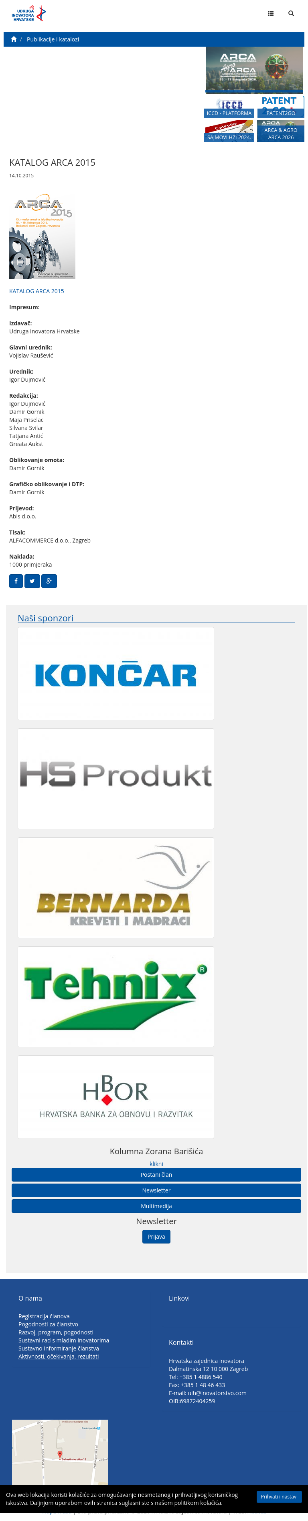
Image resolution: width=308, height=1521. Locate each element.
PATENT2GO (280, 113)
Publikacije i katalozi (53, 39)
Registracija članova (44, 1316)
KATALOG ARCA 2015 (36, 291)
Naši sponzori (45, 618)
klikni (156, 1163)
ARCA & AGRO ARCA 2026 (280, 134)
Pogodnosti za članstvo (48, 1324)
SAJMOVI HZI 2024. (229, 137)
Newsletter (156, 1190)
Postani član (156, 1174)
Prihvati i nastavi (279, 1496)
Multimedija (156, 1206)
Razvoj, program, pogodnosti (55, 1332)
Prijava (156, 1236)
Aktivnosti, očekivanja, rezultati (58, 1356)
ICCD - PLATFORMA (229, 113)
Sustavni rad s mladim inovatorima (63, 1340)
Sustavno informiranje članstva (58, 1348)
